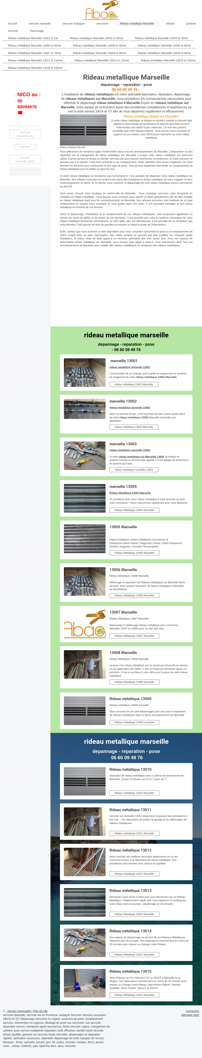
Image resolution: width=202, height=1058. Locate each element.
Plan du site (40, 1011)
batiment (25, 146)
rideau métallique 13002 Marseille (134, 426)
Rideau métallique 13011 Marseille (134, 833)
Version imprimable (17, 1011)
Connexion (192, 1011)
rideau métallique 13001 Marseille (134, 384)
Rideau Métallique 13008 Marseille (134, 681)
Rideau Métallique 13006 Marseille (134, 595)
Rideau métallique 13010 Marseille (134, 793)
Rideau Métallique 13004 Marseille (134, 510)
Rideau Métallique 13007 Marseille (134, 635)
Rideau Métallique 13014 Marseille (134, 954)
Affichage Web (190, 1015)
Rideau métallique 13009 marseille (134, 722)
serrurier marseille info (25, 134)
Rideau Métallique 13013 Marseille (134, 914)
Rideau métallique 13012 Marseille (134, 873)
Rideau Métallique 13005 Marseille (134, 552)
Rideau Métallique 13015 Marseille (134, 994)
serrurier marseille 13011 (25, 159)
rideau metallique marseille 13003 (134, 469)
